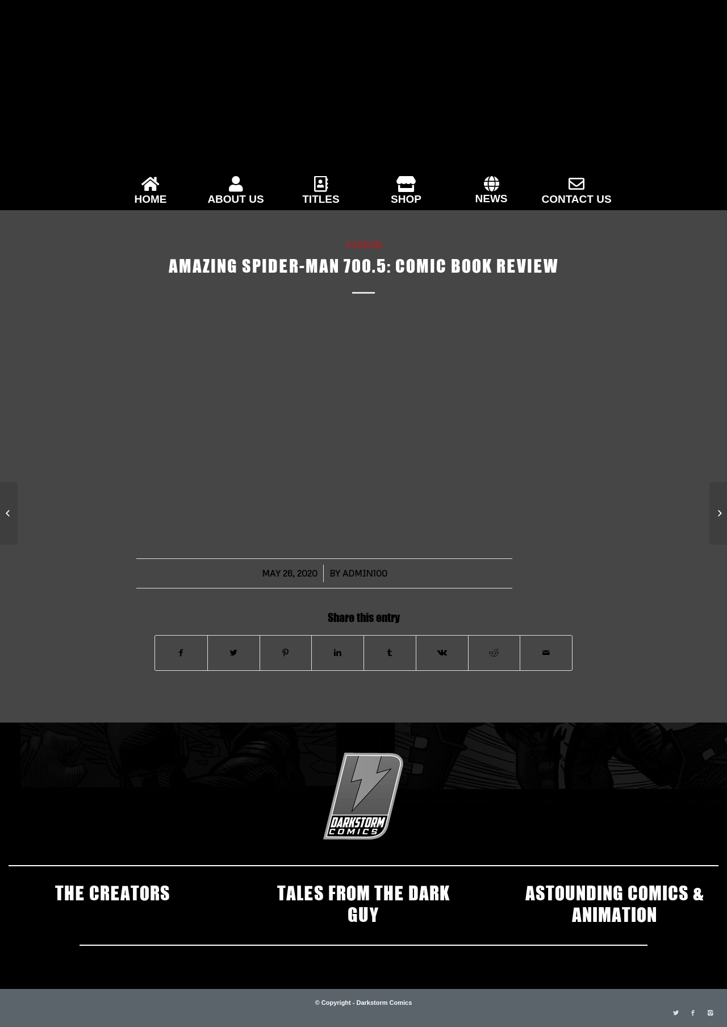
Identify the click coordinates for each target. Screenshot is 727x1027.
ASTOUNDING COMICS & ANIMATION (614, 902)
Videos (363, 245)
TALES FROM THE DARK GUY (363, 902)
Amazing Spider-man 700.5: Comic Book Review (363, 264)
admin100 (364, 573)
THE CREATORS (112, 891)
